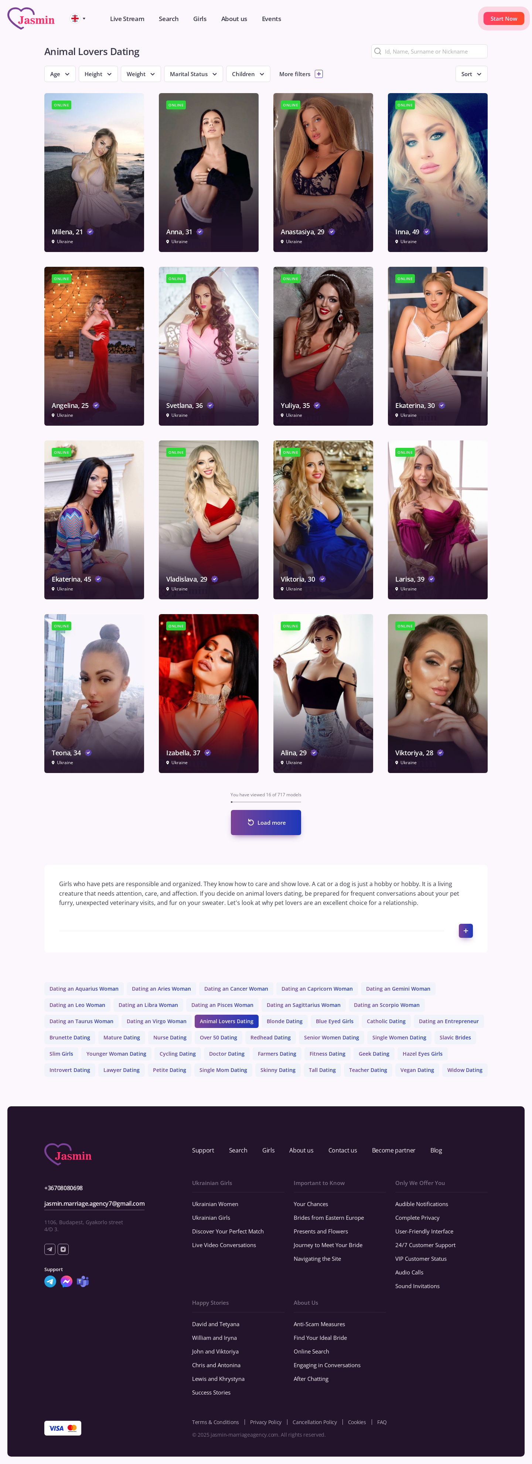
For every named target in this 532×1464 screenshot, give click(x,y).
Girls (268, 1150)
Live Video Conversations (224, 1245)
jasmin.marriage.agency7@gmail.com (94, 1203)
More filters (294, 74)
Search (238, 1150)
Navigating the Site (317, 1258)
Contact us (342, 1150)
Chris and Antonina (216, 1365)
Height (93, 74)
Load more (272, 822)
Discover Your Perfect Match (228, 1231)
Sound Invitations (417, 1286)
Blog (436, 1150)
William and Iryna (214, 1337)
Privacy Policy (266, 1422)
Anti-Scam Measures (319, 1324)
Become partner (394, 1150)
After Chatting (311, 1378)
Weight (136, 74)
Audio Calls (409, 1272)
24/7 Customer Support (425, 1245)
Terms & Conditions (215, 1422)
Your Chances (311, 1204)
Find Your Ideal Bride (320, 1337)
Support (203, 1150)
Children (243, 74)
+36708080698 (63, 1188)
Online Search (311, 1351)
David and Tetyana (215, 1324)
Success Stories (211, 1392)
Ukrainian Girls (211, 1217)
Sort (466, 74)
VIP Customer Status (421, 1258)
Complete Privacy (417, 1217)
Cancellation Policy (315, 1422)
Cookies (357, 1422)
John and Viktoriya (215, 1351)
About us (301, 1150)
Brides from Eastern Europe (329, 1217)
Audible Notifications (421, 1204)
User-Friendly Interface (424, 1231)
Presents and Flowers (321, 1231)
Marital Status (189, 74)
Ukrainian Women (215, 1204)
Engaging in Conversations (327, 1365)
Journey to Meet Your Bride (328, 1245)
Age (55, 74)
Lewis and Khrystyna (218, 1378)
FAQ (382, 1422)
